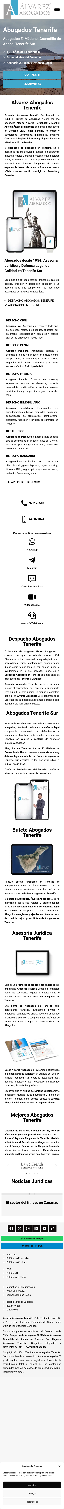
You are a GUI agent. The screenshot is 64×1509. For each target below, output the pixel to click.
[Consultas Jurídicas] (32, 578)
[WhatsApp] (32, 541)
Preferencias (32, 1501)
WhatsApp (32, 549)
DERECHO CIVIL (16, 320)
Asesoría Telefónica (32, 623)
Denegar (32, 1493)
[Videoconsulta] (32, 597)
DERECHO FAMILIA (19, 374)
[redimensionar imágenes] (32, 1194)
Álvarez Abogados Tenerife (45, 1352)
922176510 (32, 75)
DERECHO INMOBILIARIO (23, 402)
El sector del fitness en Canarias (32, 1202)
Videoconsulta (32, 605)
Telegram (32, 568)
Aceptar (32, 1485)
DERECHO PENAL (17, 345)
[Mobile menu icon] (57, 9)
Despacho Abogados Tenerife (32, 641)
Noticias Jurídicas (32, 1181)
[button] (59, 1466)
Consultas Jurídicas (32, 586)
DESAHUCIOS (15, 431)
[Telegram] (32, 560)
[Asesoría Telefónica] (32, 615)
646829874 (32, 84)
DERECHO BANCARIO (20, 456)
